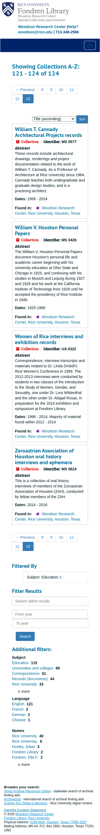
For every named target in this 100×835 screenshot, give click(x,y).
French (18, 709)
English (18, 704)
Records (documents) (30, 679)
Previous (25, 90)
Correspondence (26, 673)
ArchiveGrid (12, 799)
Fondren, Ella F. (25, 757)
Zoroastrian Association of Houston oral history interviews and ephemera (44, 456)
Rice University (25, 684)
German (19, 714)
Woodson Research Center (42, 27)
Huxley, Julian (24, 747)
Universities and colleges (33, 668)
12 (17, 99)
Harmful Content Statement (25, 810)
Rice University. (25, 741)
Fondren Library (25, 752)
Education (21, 663)
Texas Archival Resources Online (27, 791)
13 (28, 99)
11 (72, 90)
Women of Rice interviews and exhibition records (49, 339)
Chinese (19, 720)
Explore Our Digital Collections (25, 803)
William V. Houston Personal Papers (46, 230)
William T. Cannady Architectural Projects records (48, 132)
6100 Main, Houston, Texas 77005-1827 (58, 822)
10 (61, 90)
